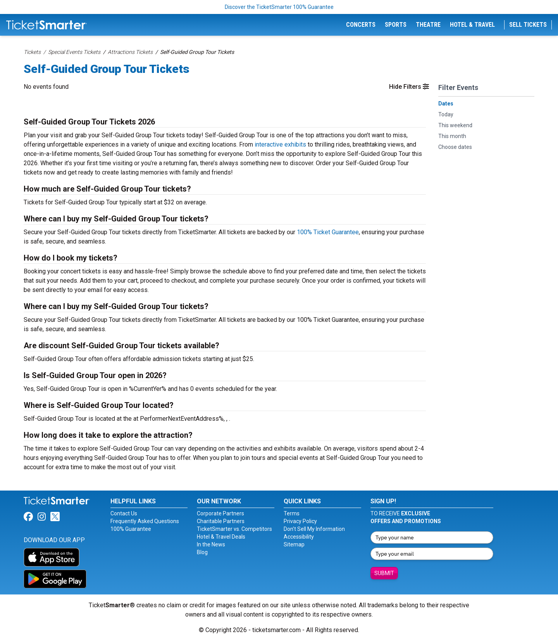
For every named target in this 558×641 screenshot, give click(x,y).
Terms (292, 513)
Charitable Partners (221, 521)
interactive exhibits (280, 144)
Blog (202, 552)
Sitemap (294, 544)
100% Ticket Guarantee (328, 232)
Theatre (428, 24)
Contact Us (123, 513)
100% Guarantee (130, 529)
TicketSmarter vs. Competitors (234, 529)
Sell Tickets (528, 24)
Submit (384, 573)
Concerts (360, 24)
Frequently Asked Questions (144, 521)
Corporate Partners (220, 513)
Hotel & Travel (472, 24)
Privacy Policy (300, 521)
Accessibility (299, 537)
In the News (211, 544)
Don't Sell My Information (314, 529)
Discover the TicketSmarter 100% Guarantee (279, 7)
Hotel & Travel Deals (221, 537)
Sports (395, 24)
